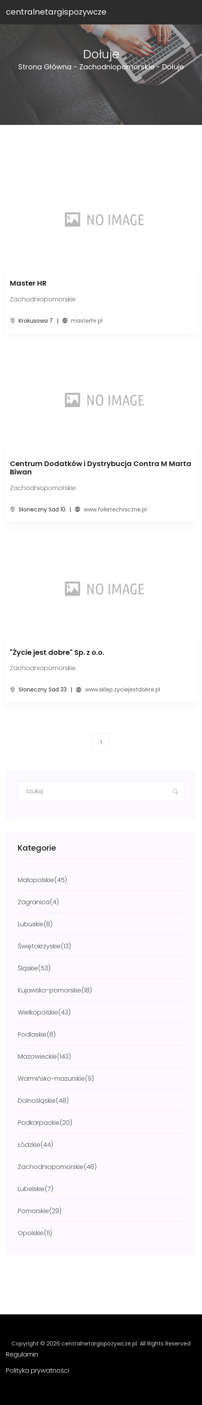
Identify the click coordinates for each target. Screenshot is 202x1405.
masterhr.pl (87, 321)
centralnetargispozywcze (56, 11)
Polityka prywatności (37, 1370)
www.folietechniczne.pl (115, 509)
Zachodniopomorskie (116, 67)
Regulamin (22, 1354)
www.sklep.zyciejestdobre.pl (122, 689)
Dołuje (173, 67)
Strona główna (44, 67)
